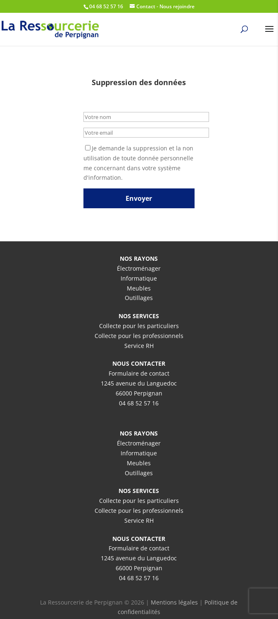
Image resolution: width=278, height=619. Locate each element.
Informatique (139, 278)
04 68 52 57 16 (139, 403)
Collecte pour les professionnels (139, 336)
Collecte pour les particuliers (139, 326)
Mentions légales (174, 602)
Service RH (139, 346)
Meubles (139, 288)
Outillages (139, 298)
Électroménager (139, 268)
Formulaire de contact (139, 373)
